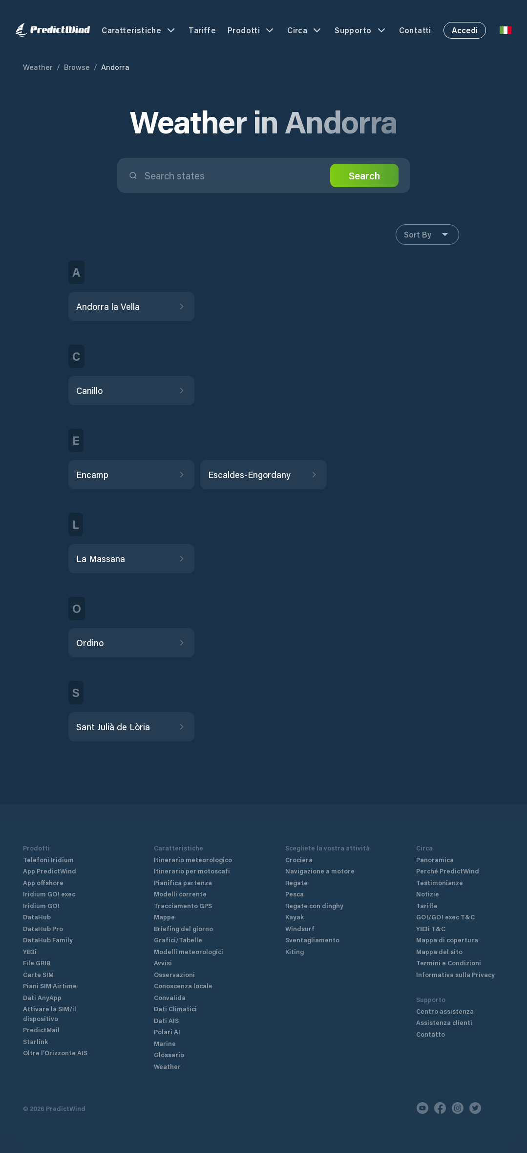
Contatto (430, 1034)
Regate (296, 882)
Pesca (294, 894)
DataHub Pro (43, 928)
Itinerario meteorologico (193, 859)
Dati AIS (166, 1020)
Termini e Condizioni (448, 962)
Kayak (294, 917)
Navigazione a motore (320, 871)
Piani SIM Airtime (50, 985)
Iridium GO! (41, 905)
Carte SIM (38, 974)
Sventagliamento (312, 939)
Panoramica (435, 859)
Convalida (170, 997)
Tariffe (202, 30)
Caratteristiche (139, 30)
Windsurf (300, 928)
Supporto (361, 30)
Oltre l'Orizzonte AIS (55, 1052)
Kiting (294, 951)
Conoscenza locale (183, 985)
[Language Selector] (505, 30)
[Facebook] (440, 1108)
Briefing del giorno (183, 928)
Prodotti (251, 30)
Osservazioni (174, 974)
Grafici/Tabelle (178, 939)
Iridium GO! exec (49, 894)
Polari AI (167, 1031)
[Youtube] (422, 1108)
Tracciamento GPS (183, 905)
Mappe (164, 917)
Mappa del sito (439, 951)
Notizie (427, 894)
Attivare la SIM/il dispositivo (49, 1013)
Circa (305, 30)
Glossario (169, 1054)
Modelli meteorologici (188, 951)
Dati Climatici (175, 1008)
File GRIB (36, 962)
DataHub (37, 917)
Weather (38, 67)
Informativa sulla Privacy (455, 974)
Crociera (299, 859)
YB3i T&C (430, 928)
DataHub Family (48, 939)
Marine (165, 1043)
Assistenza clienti (444, 1022)
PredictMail (41, 1029)
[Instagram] (458, 1108)
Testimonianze (439, 882)
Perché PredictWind (447, 871)
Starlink (35, 1041)
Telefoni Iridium (48, 859)
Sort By (427, 234)
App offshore (43, 882)
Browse (77, 67)
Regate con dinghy (314, 905)
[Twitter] (475, 1108)
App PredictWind (49, 871)
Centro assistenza (445, 1011)
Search (364, 175)
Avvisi (163, 962)
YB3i (30, 951)
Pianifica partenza (183, 882)
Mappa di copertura (447, 939)
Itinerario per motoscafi (192, 871)
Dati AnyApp (42, 997)
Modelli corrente (180, 894)
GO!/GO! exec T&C (445, 917)
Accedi (465, 30)
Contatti (415, 30)
